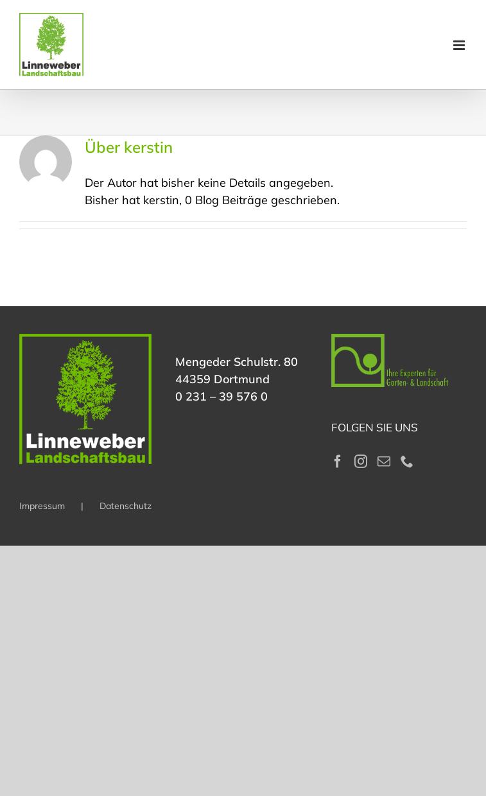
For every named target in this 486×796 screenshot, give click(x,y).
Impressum (42, 506)
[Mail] (384, 461)
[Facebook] (337, 461)
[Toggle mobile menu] (460, 45)
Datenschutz (126, 506)
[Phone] (407, 461)
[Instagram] (360, 461)
